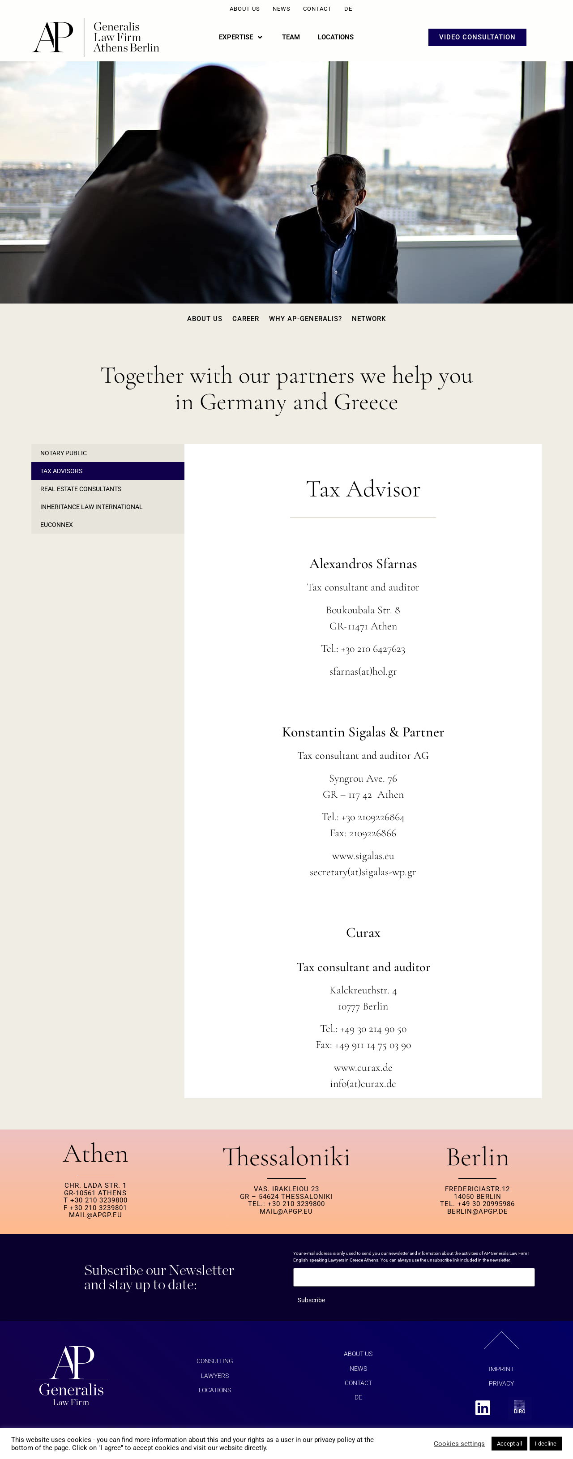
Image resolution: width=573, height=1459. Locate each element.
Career (245, 319)
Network (369, 319)
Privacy (501, 1383)
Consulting (215, 1361)
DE (348, 8)
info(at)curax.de (363, 1083)
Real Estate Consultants (80, 488)
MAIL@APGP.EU (95, 1215)
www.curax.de (363, 1067)
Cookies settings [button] (459, 1444)
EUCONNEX (56, 524)
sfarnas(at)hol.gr (363, 671)
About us (245, 8)
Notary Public (63, 453)
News (282, 8)
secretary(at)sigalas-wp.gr (363, 871)
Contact (317, 8)
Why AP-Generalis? (305, 319)
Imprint (501, 1369)
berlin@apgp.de (477, 1211)
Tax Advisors (61, 471)
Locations (215, 1390)
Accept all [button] (509, 1443)
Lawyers (215, 1375)
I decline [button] (545, 1443)
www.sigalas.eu (363, 855)
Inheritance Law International (91, 506)
